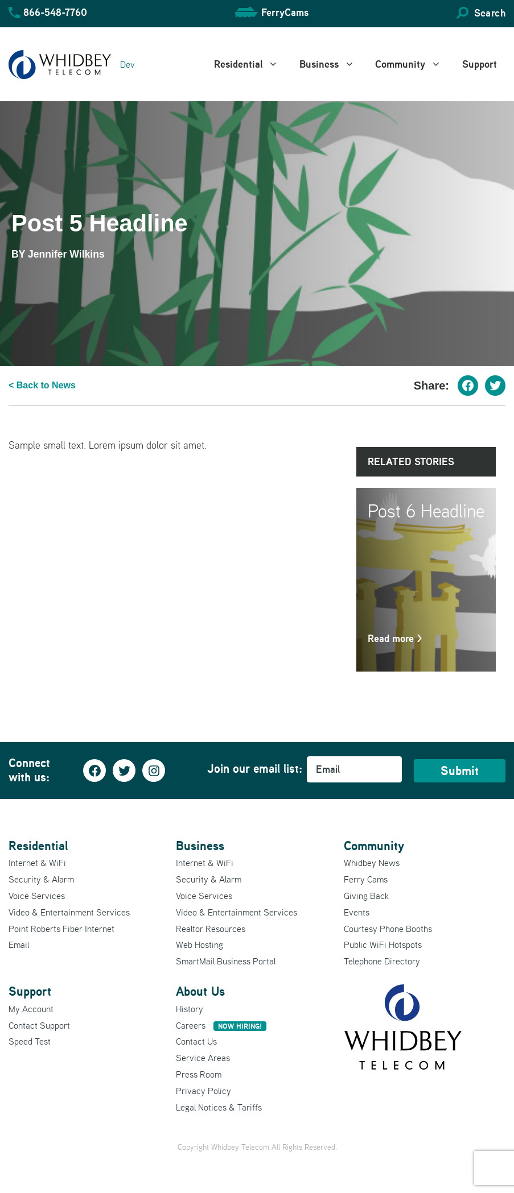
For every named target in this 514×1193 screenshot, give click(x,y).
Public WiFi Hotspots (383, 944)
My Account (31, 1008)
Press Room (198, 1074)
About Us (200, 991)
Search (489, 13)
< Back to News (42, 385)
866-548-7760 (55, 12)
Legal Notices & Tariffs (219, 1107)
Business (333, 64)
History (189, 1008)
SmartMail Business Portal (225, 961)
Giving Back (366, 895)
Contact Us (196, 1041)
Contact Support (39, 1025)
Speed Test (30, 1041)
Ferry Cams (366, 879)
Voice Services (37, 895)
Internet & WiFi (37, 862)
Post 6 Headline (426, 511)
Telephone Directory (382, 961)
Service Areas (203, 1057)
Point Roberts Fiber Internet (61, 928)
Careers (221, 1025)
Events (356, 912)
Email (19, 944)
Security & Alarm (41, 879)
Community (414, 64)
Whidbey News (372, 862)
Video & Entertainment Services (69, 912)
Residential (252, 64)
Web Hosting (199, 944)
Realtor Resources (210, 928)
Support (479, 64)
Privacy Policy (203, 1090)
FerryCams (285, 12)
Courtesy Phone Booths (388, 928)
